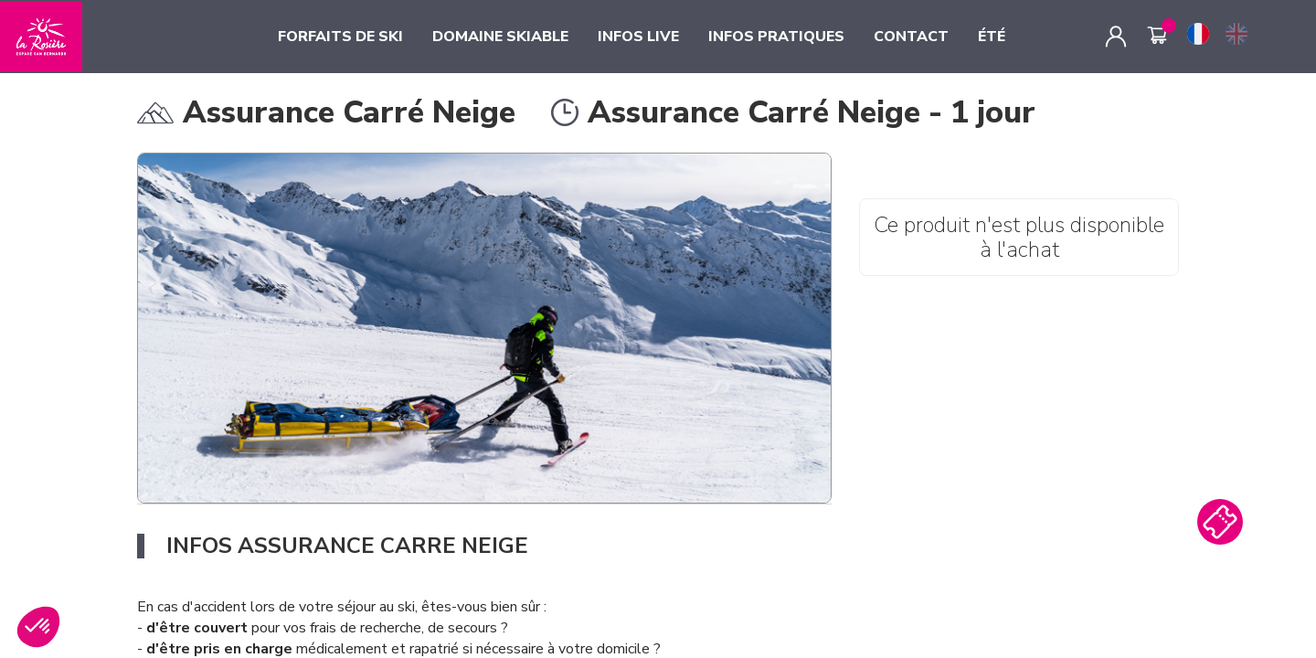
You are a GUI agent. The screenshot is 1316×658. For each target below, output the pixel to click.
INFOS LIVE (638, 37)
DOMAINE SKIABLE (500, 37)
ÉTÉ (991, 37)
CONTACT (911, 37)
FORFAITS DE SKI (340, 37)
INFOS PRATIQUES (776, 37)
